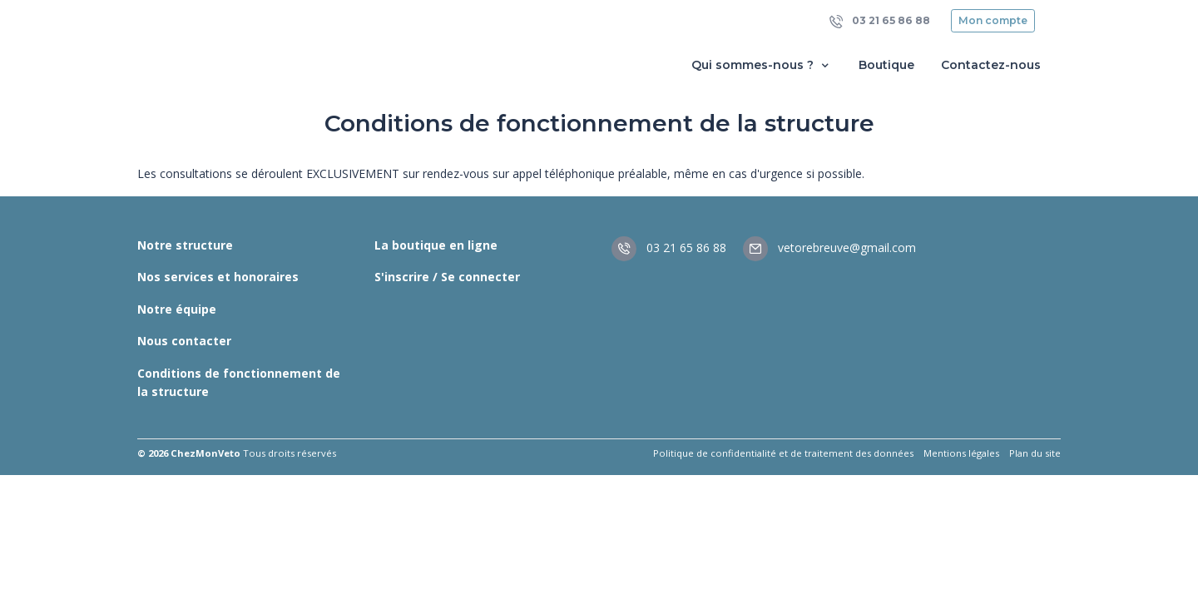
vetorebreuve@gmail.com (829, 247)
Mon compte (992, 20)
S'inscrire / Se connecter (447, 277)
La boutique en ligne (436, 245)
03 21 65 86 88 (879, 21)
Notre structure (185, 245)
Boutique (886, 64)
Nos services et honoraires (218, 277)
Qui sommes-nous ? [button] (761, 65)
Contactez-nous (991, 64)
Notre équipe (176, 309)
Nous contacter (184, 341)
